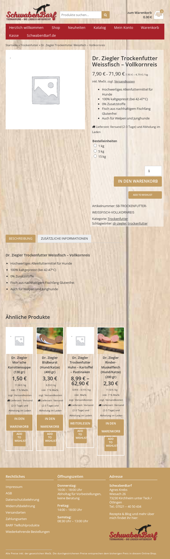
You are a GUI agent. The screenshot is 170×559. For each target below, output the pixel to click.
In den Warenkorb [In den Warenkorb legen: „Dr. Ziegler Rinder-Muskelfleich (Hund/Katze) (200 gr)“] (111, 427)
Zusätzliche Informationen (64, 238)
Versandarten (16, 512)
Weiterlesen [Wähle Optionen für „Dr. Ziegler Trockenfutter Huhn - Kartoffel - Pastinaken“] (80, 423)
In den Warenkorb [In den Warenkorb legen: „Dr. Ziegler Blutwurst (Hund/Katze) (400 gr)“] (49, 422)
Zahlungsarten (16, 519)
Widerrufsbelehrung (20, 506)
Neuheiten (76, 27)
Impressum (14, 486)
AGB (9, 493)
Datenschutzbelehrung (22, 499)
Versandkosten (124, 81)
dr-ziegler (119, 223)
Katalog (100, 27)
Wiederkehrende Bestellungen (28, 531)
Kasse (14, 35)
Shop (56, 27)
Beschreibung (20, 238)
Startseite (12, 45)
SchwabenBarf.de (41, 35)
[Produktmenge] (153, 171)
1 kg (101, 146)
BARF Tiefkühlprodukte (22, 525)
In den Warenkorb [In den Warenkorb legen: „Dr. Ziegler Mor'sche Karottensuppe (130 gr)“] (19, 422)
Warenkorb (150, 27)
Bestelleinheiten (104, 141)
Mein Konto (123, 27)
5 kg (101, 151)
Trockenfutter (29, 45)
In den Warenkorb (138, 181)
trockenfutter (138, 223)
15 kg (102, 156)
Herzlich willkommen (26, 27)
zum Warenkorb (139, 12)
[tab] (20, 239)
